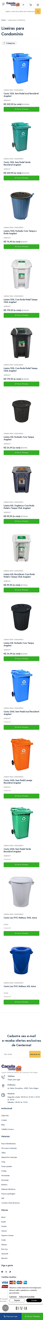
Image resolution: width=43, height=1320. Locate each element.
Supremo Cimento (7, 1235)
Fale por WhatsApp (21, 109)
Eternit (3, 1217)
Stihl (2, 1198)
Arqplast (7, 100)
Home (3, 20)
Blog (2, 1125)
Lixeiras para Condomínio (16, 20)
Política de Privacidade (26, 1297)
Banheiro (4, 1184)
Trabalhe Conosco (7, 1129)
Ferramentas (5, 1175)
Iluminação (5, 1180)
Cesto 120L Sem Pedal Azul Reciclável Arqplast (21, 95)
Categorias (9, 43)
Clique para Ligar (14, 1079)
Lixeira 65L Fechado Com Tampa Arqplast (19, 644)
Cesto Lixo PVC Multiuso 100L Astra (20, 918)
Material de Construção (9, 1157)
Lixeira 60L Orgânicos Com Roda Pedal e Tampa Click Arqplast (19, 507)
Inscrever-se (35, 1054)
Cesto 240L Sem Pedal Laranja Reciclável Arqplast (18, 781)
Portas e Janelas (6, 1166)
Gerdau (4, 1226)
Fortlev (3, 1240)
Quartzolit (4, 1254)
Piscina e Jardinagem (8, 1194)
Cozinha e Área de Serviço (10, 1203)
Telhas (3, 1153)
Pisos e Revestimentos (8, 1143)
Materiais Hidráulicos (8, 1189)
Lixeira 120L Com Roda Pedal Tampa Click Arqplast (20, 301)
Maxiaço (4, 1244)
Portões (3, 1171)
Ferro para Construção (9, 1148)
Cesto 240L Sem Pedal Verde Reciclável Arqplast (17, 850)
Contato (4, 1120)
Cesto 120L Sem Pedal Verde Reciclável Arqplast (17, 163)
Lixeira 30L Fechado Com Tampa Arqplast (19, 438)
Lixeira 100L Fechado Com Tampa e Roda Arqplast (20, 232)
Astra (6, 924)
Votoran (4, 1231)
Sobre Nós (4, 1115)
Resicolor (4, 1258)
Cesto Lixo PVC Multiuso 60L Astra (20, 986)
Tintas (3, 1162)
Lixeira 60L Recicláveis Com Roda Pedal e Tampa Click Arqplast (19, 575)
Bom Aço (4, 1249)
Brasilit (3, 1222)
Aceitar (34, 1300)
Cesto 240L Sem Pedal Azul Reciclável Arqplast (21, 713)
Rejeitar (17, 1300)
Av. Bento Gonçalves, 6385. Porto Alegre (23, 1088)
